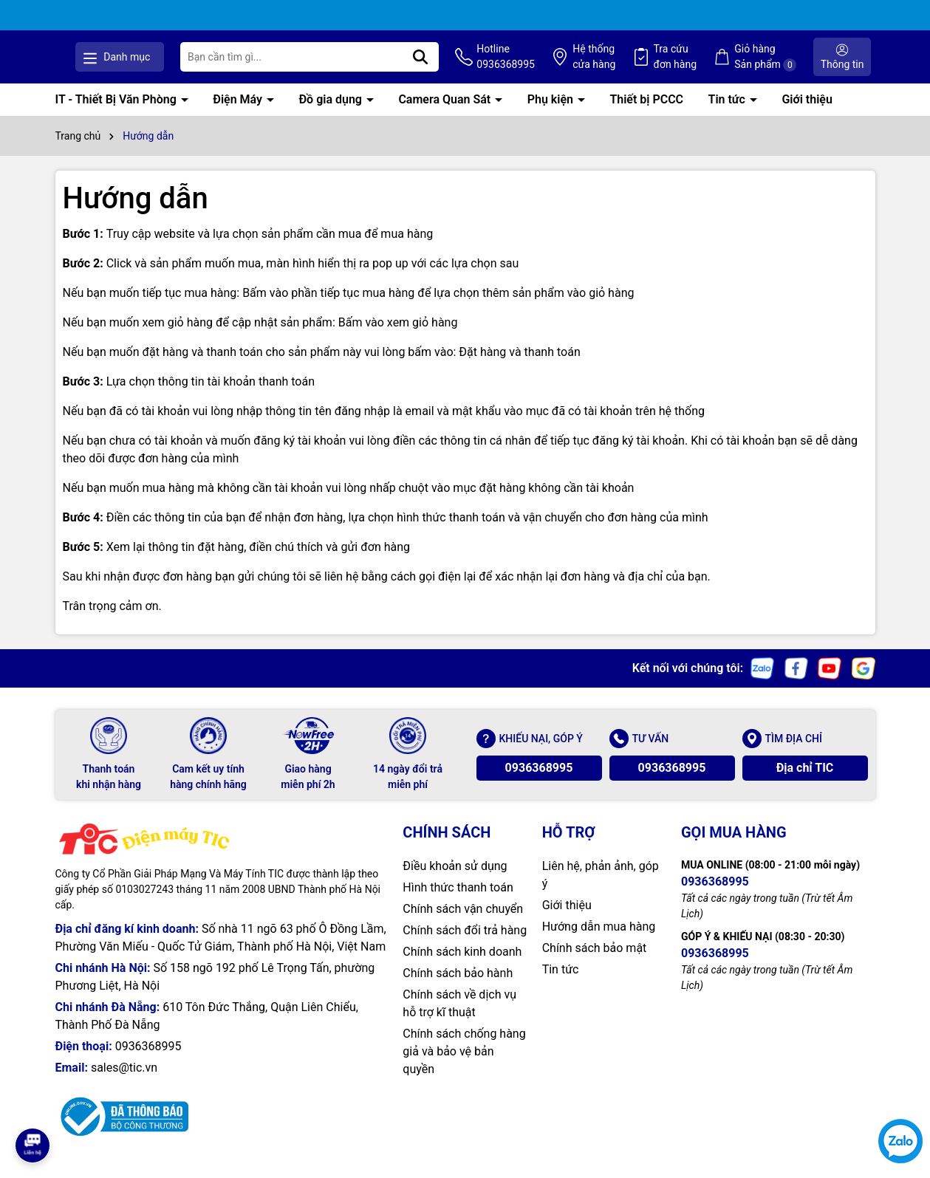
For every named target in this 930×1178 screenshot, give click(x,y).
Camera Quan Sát (445, 115)
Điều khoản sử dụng (455, 881)
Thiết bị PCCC (646, 115)
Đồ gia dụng (331, 115)
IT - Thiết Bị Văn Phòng (117, 115)
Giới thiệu (807, 115)
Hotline (556, 66)
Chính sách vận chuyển (463, 924)
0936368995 (539, 783)
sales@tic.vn (124, 1083)
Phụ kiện (551, 115)
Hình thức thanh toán (458, 903)
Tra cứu (707, 66)
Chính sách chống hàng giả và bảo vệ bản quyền (464, 1067)
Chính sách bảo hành (458, 989)
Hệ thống (635, 66)
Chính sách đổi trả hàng (465, 946)
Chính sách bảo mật (594, 963)
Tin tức (728, 115)
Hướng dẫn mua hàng (599, 942)
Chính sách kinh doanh (462, 967)
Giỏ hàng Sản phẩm (789, 65)
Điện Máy (239, 115)
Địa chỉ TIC (805, 783)
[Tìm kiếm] (480, 65)
